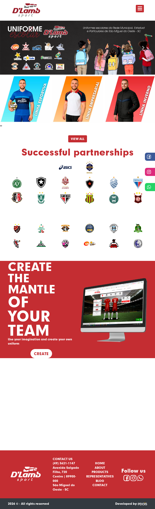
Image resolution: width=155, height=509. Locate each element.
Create (41, 353)
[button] (11, 48)
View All (77, 139)
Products (100, 472)
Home (100, 463)
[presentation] (0, 125)
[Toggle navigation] (140, 8)
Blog (100, 481)
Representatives (100, 476)
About (100, 467)
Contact (99, 485)
